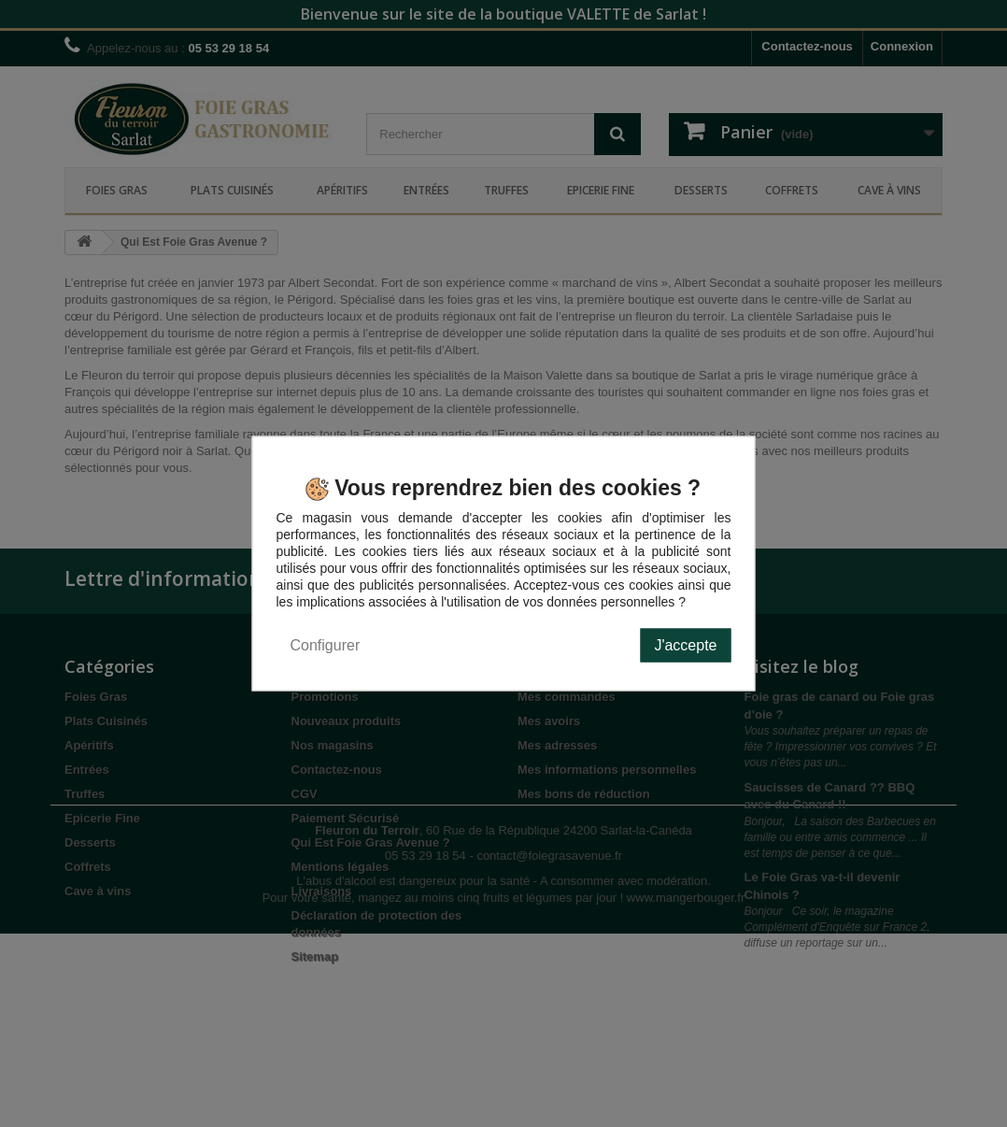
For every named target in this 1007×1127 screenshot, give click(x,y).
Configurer (326, 644)
